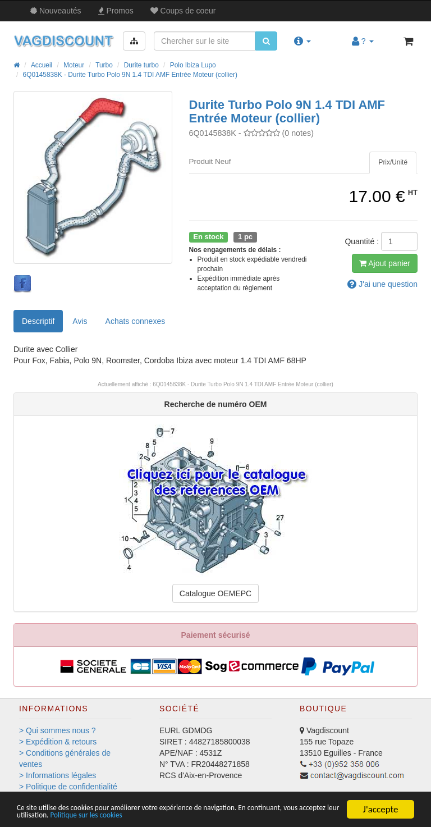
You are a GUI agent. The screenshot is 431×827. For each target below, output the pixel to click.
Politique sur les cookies (226, 814)
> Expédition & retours (58, 741)
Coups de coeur (183, 10)
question (382, 284)
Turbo (104, 65)
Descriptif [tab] (38, 321)
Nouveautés (55, 10)
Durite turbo (141, 65)
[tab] (392, 162)
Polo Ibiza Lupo (193, 65)
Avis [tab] (79, 321)
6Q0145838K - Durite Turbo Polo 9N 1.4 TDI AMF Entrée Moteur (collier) (130, 75)
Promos (116, 10)
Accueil (41, 65)
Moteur (73, 65)
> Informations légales (57, 775)
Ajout (384, 263)
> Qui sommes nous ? (57, 730)
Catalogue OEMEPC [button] (215, 593)
